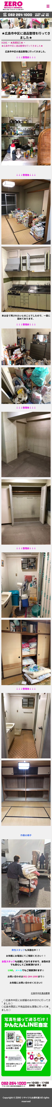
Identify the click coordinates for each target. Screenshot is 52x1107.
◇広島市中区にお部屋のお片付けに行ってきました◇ (26, 1001)
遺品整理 (45, 993)
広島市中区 (36, 993)
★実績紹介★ (17, 42)
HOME (4, 42)
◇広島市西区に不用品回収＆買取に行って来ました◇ (24, 1008)
